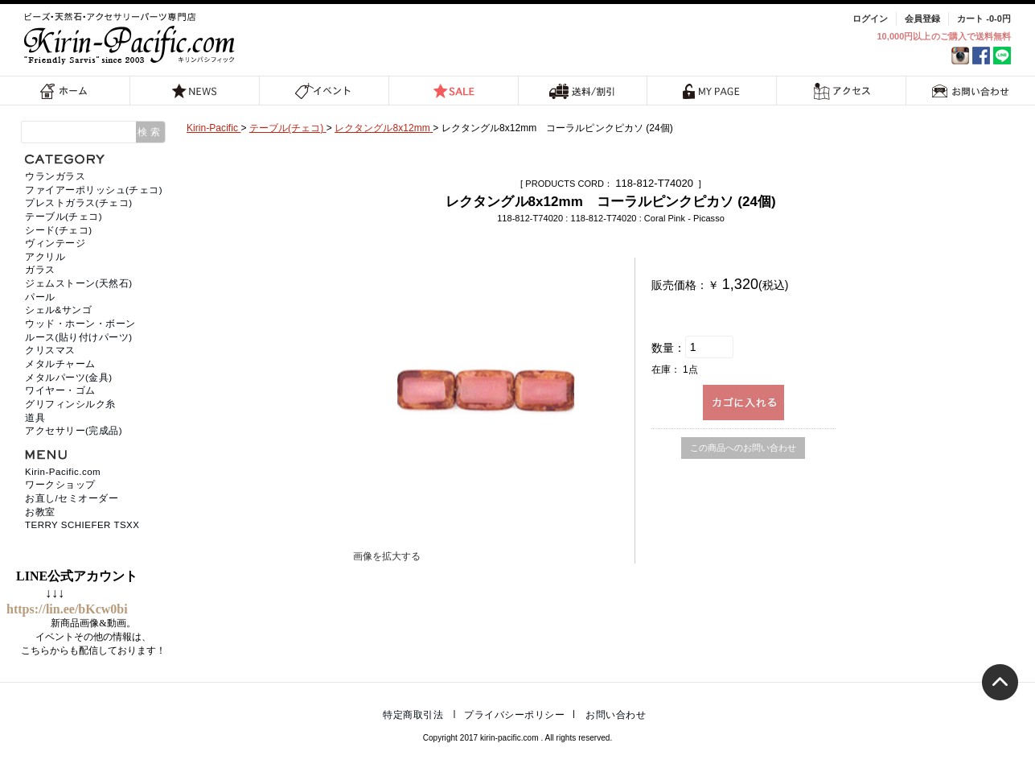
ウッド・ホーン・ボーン (80, 323)
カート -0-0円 (984, 18)
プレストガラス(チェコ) (79, 203)
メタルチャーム (60, 364)
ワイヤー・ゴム (60, 390)
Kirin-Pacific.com (63, 472)
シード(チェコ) (58, 230)
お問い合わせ (970, 90)
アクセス (841, 90)
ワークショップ (60, 484)
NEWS (194, 90)
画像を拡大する (387, 556)
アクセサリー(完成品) (73, 431)
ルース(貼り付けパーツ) (79, 337)
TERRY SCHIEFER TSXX (82, 525)
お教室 (40, 512)
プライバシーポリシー (514, 715)
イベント (324, 90)
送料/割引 (582, 90)
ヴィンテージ (55, 243)
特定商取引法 (413, 715)
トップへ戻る (1000, 682)
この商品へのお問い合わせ (743, 447)
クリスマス (50, 350)
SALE (453, 90)
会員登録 (922, 18)
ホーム (64, 90)
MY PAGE (711, 90)
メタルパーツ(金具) (69, 377)
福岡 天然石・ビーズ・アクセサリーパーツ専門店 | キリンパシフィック (132, 38)
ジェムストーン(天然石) (79, 283)
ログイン (870, 18)
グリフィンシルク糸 (70, 404)
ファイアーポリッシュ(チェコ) (93, 190)
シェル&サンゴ (58, 310)
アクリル (45, 257)
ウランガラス (55, 176)
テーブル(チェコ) (63, 216)
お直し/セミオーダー (71, 498)
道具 (35, 418)
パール (40, 297)
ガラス (40, 270)
